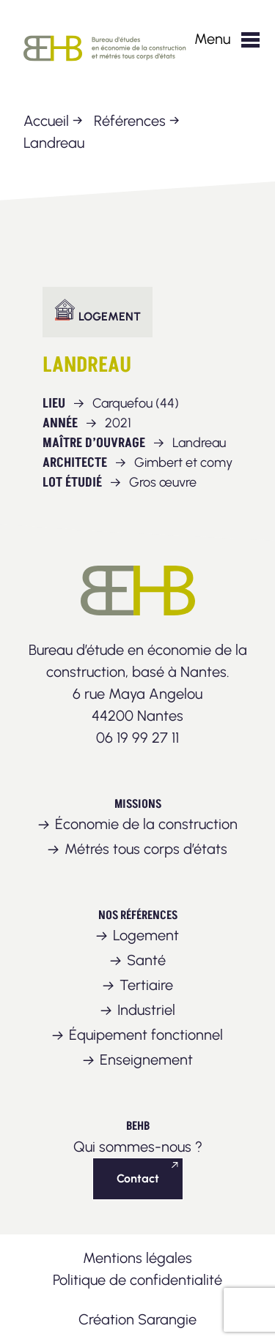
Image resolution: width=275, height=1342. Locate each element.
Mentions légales (137, 1258)
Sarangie (167, 1319)
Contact (138, 1178)
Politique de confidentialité (137, 1280)
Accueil (46, 121)
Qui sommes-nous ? (137, 1146)
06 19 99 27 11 (137, 737)
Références (130, 121)
